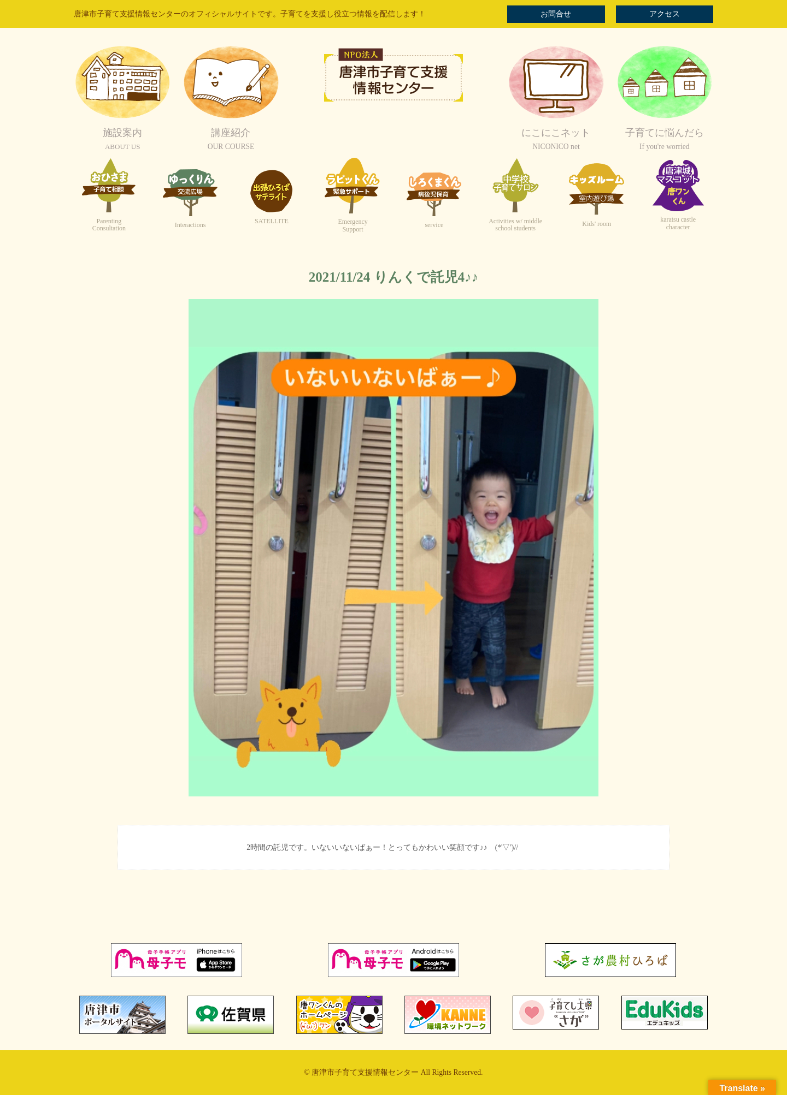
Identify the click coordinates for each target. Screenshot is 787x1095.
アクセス (664, 14)
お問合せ (556, 14)
